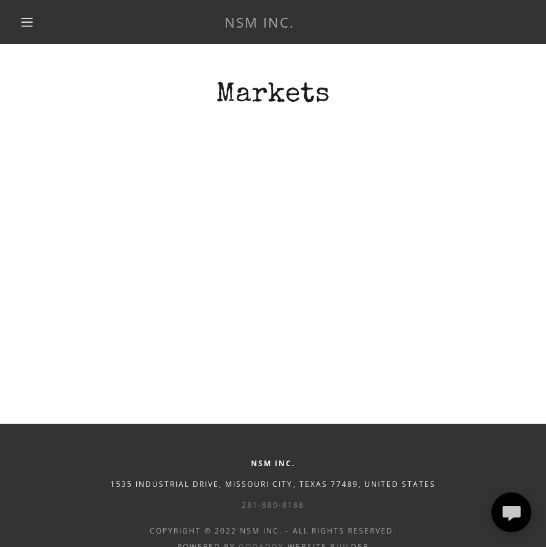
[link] (259, 24)
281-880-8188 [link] (273, 505)
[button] (27, 22)
